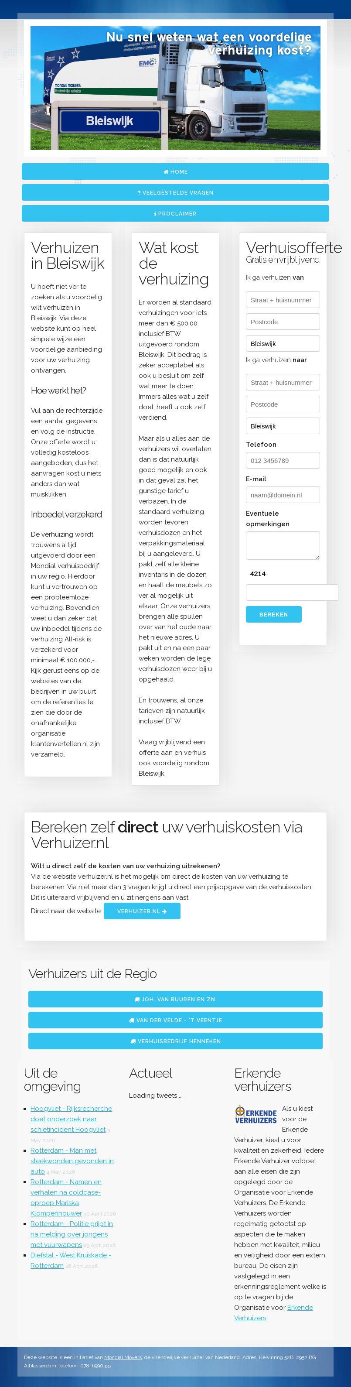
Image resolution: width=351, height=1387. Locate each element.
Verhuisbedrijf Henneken (175, 1041)
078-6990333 (95, 1366)
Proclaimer (175, 214)
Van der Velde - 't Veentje (175, 1020)
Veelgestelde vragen (175, 193)
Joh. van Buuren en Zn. (175, 1000)
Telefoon (261, 445)
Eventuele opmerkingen (268, 519)
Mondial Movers (123, 1357)
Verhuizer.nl (142, 911)
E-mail (256, 479)
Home (176, 172)
